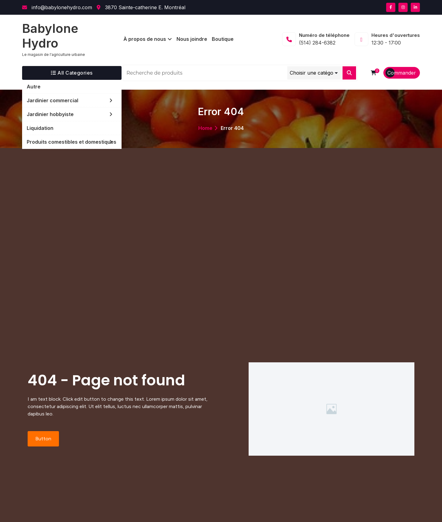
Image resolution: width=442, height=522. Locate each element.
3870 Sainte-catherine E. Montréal (141, 7)
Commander (401, 73)
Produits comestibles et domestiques (71, 142)
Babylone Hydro (50, 36)
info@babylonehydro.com (57, 7)
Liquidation (40, 128)
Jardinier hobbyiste (50, 114)
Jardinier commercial (52, 100)
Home (205, 128)
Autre (34, 87)
